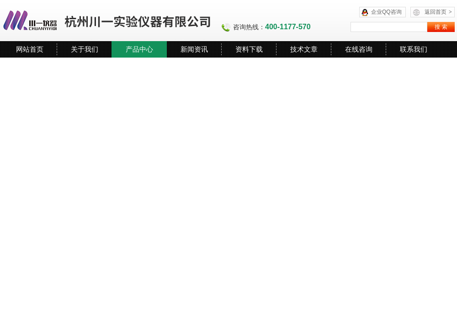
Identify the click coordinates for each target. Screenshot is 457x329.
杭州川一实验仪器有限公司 (107, 20)
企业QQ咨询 (386, 12)
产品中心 (139, 49)
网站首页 (29, 49)
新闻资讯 (194, 49)
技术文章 (304, 49)
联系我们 (413, 49)
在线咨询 (358, 49)
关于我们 (84, 49)
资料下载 (249, 49)
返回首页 (438, 12)
